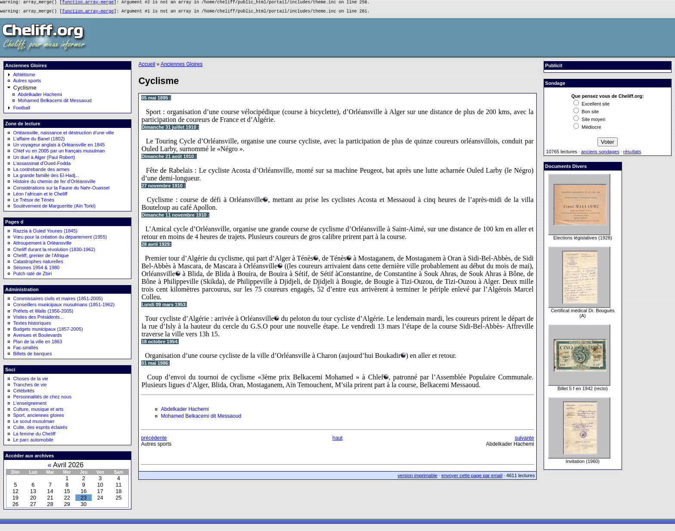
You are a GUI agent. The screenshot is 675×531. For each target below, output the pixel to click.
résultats (632, 154)
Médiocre (587, 129)
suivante (524, 441)
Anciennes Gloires (181, 67)
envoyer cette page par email (472, 478)
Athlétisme (24, 77)
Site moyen (589, 121)
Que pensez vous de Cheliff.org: (607, 98)
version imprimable (417, 478)
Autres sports (27, 83)
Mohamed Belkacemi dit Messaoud (55, 103)
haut (337, 441)
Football (21, 110)
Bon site (586, 114)
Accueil (146, 67)
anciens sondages (600, 154)
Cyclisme (25, 90)
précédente (154, 441)
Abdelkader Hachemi (40, 96)
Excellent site (591, 106)
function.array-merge (88, 3)
